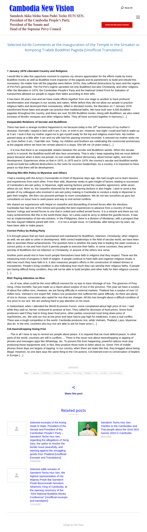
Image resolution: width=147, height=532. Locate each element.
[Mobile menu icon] (138, 17)
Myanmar (58, 373)
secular (104, 373)
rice (96, 373)
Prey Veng (77, 373)
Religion (88, 373)
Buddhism (46, 373)
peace (67, 373)
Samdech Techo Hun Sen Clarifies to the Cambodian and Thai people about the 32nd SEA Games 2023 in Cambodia (120, 427)
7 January (35, 373)
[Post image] (16, 429)
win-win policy (116, 373)
